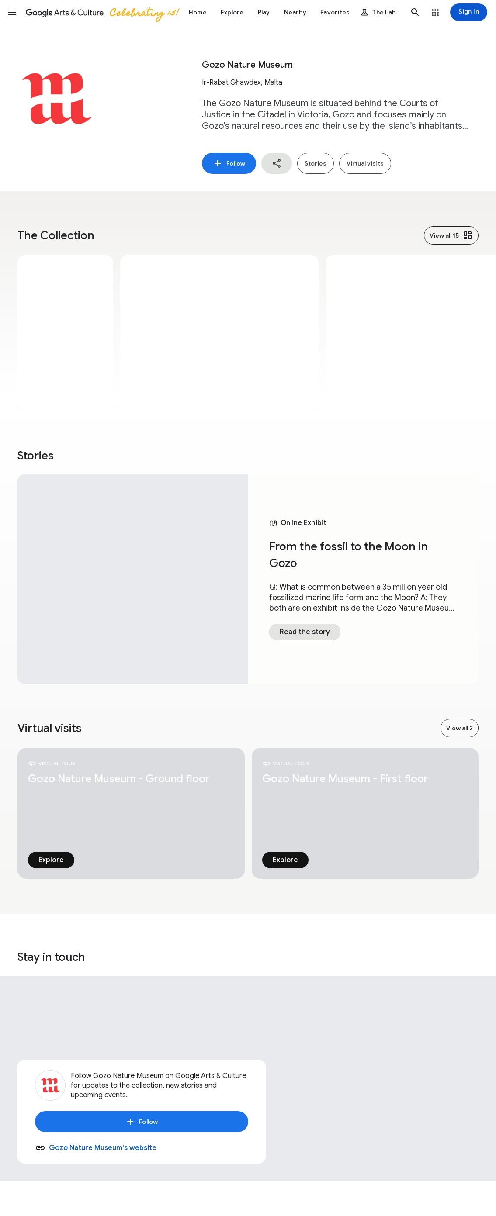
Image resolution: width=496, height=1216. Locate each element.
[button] (12, 12)
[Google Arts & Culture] (101, 12)
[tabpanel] (248, 579)
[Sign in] (468, 12)
